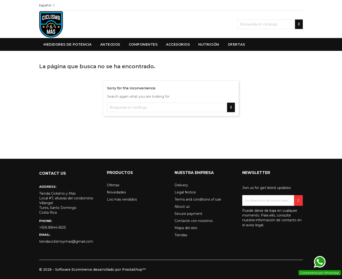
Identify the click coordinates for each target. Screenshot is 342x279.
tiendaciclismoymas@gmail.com (66, 241)
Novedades (116, 192)
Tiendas (181, 235)
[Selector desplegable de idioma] (47, 5)
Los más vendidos (122, 199)
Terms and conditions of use (198, 199)
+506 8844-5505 (52, 227)
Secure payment (188, 214)
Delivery (181, 185)
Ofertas (113, 185)
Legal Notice (185, 192)
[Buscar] (270, 24)
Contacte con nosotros (194, 221)
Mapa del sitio (186, 228)
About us (182, 206)
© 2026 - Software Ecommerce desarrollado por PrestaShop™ (92, 269)
